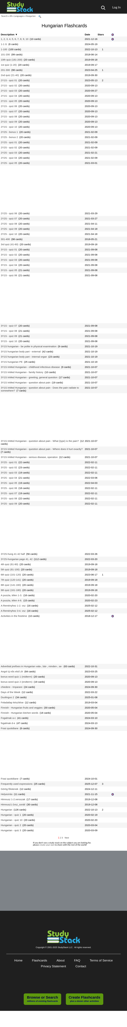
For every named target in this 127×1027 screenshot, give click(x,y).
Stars (101, 34)
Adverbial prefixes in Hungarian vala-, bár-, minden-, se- (31, 666)
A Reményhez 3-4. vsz (13, 610)
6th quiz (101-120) (11, 574)
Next (67, 838)
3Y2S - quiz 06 (9, 488)
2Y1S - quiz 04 (9, 95)
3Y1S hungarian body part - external (21, 351)
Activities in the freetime (14, 616)
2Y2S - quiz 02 (9, 147)
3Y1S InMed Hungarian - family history (22, 372)
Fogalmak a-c (8, 718)
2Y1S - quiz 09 (9, 121)
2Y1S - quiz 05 (9, 101)
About (60, 960)
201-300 (5, 70)
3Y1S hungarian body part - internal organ (24, 356)
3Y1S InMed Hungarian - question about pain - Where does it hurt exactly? (42, 449)
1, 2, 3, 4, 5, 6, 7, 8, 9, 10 (14, 39)
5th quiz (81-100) (10, 569)
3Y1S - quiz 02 (9, 254)
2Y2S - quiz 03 (9, 152)
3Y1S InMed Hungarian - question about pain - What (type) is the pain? (40, 441)
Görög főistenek (9, 789)
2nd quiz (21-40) (10, 75)
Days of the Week (10, 692)
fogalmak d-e (8, 723)
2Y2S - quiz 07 (9, 218)
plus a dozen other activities (84, 998)
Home (18, 960)
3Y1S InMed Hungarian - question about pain (25, 382)
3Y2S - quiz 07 (9, 493)
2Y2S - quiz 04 (9, 157)
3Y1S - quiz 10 (9, 341)
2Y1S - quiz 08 (9, 116)
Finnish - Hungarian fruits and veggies (22, 707)
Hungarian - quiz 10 (11, 820)
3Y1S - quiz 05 (9, 270)
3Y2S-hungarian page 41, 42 (16, 559)
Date (87, 34)
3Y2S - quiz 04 (9, 477)
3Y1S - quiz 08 (9, 330)
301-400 (5, 239)
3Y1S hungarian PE (12, 361)
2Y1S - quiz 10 (9, 126)
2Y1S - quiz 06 (9, 106)
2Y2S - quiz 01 (9, 142)
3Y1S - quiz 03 (9, 259)
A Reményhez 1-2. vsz (13, 605)
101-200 (5, 54)
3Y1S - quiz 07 (9, 325)
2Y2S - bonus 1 (9, 132)
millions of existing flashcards (42, 998)
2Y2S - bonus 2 (9, 137)
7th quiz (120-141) (11, 579)
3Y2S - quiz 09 (9, 503)
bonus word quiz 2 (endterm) (16, 681)
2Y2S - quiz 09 (9, 228)
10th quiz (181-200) (11, 59)
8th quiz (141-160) (11, 585)
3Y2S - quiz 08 (9, 498)
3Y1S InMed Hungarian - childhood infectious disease (30, 367)
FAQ (77, 960)
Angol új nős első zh (12, 671)
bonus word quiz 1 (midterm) (16, 676)
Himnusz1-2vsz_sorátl (13, 804)
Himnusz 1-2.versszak (13, 799)
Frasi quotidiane (9, 728)
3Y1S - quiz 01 (9, 249)
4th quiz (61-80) (9, 564)
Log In (116, 7)
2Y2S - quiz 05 (9, 163)
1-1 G (4, 44)
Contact (81, 966)
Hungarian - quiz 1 (11, 814)
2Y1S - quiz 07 (9, 111)
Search (4, 16)
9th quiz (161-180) (11, 590)
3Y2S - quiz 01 (9, 462)
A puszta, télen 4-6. (11, 600)
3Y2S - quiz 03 (9, 472)
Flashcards (39, 960)
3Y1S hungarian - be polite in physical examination (28, 346)
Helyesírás (7, 794)
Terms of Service (101, 960)
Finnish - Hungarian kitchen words (19, 712)
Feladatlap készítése (12, 702)
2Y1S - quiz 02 (9, 85)
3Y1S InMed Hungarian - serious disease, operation (29, 457)
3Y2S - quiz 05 (9, 483)
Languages (19, 16)
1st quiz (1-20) (9, 64)
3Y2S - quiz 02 (9, 467)
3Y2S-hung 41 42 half (13, 554)
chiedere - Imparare (11, 687)
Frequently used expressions (16, 783)
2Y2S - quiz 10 (9, 234)
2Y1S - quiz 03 (9, 90)
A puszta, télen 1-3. (11, 595)
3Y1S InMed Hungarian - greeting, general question (29, 377)
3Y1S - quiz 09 (9, 336)
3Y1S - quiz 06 (9, 275)
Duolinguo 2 (7, 697)
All (11, 16)
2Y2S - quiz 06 (9, 213)
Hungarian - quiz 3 (11, 830)
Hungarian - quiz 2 (11, 825)
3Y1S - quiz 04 (9, 265)
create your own (46, 844)
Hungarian (31, 16)
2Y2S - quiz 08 (9, 223)
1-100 (4, 49)
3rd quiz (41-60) (9, 244)
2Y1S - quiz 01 (9, 80)
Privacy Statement (53, 966)
